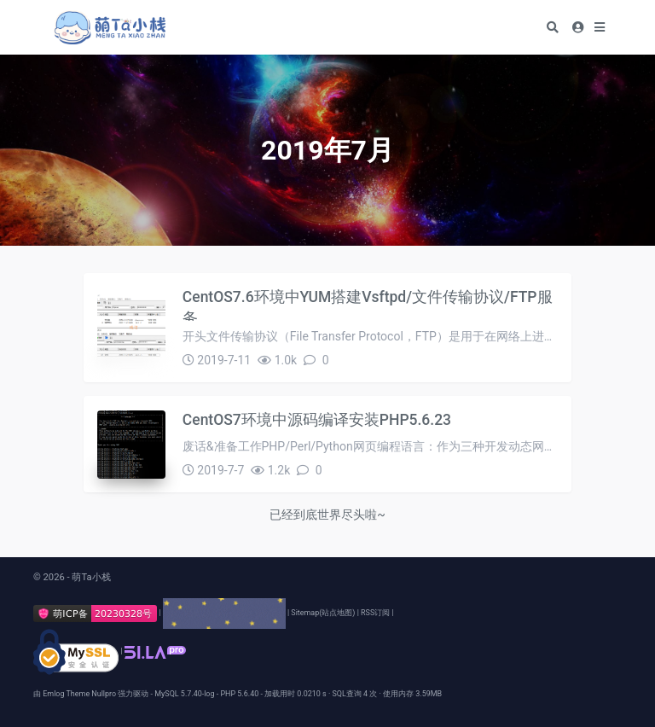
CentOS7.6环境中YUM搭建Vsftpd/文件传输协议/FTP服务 (368, 304)
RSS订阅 (375, 612)
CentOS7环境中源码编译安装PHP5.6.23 (317, 419)
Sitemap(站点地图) (323, 612)
